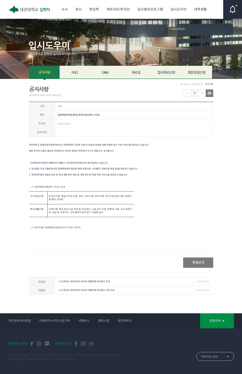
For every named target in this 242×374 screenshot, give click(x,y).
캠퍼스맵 (103, 321)
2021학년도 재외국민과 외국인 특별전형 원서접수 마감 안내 (86, 290)
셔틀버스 (84, 321)
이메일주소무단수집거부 (54, 321)
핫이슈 (232, 9)
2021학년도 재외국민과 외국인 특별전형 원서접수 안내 (84, 281)
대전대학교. (125, 321)
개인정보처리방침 (19, 321)
